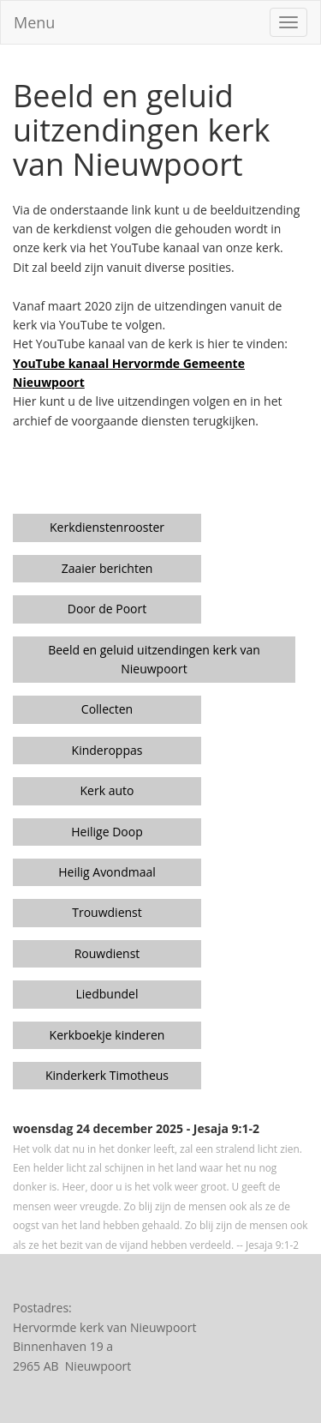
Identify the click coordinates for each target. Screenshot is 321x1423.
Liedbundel (107, 994)
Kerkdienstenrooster (107, 527)
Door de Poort (107, 608)
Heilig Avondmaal (107, 872)
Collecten (107, 709)
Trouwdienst (107, 912)
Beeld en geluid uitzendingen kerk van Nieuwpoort (154, 659)
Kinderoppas (107, 750)
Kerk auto (107, 790)
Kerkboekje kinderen (107, 1035)
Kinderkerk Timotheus (107, 1075)
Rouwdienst (107, 953)
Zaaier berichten (107, 568)
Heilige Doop (106, 831)
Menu (34, 22)
